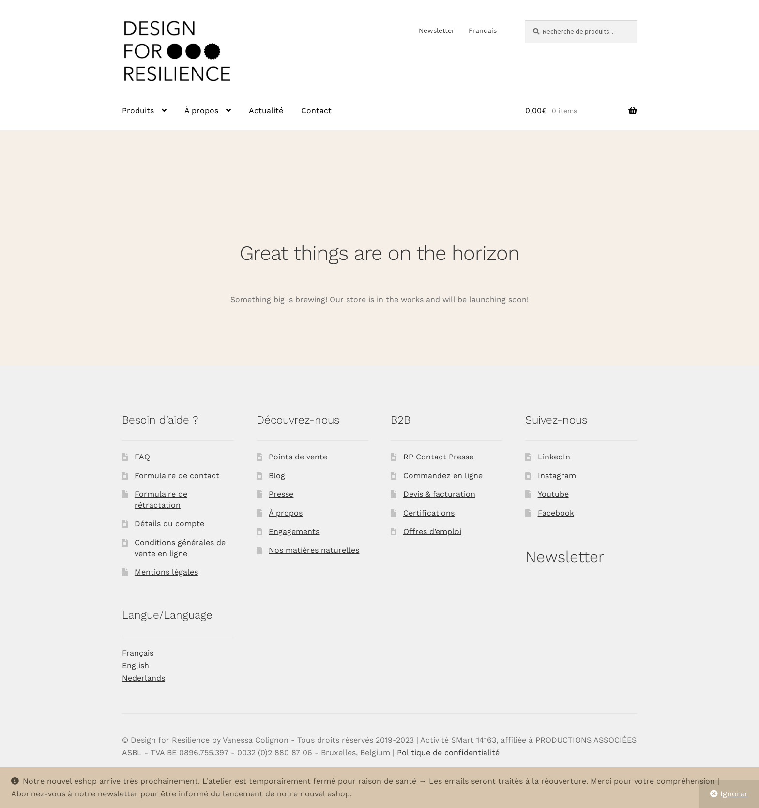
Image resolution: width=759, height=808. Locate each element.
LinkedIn (554, 456)
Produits (138, 110)
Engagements (294, 531)
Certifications (429, 513)
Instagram (557, 475)
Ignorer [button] (734, 793)
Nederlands (143, 678)
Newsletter (437, 30)
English (135, 665)
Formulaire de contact (177, 475)
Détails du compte (169, 523)
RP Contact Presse (438, 456)
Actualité (266, 110)
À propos (201, 110)
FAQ (142, 456)
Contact (316, 110)
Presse (281, 494)
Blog (277, 475)
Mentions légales (166, 572)
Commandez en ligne (443, 475)
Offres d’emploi (432, 531)
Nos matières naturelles (314, 550)
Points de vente (298, 456)
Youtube (553, 494)
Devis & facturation (439, 494)
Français (483, 30)
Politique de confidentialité (448, 752)
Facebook (556, 513)
